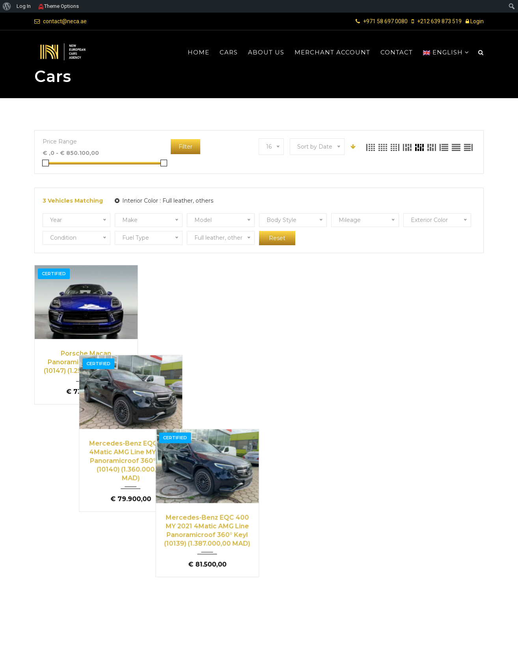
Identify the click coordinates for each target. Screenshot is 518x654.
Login (475, 21)
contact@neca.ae (65, 21)
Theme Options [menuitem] (58, 6)
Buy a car (219, 540)
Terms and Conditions (384, 641)
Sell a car (451, 540)
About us (266, 52)
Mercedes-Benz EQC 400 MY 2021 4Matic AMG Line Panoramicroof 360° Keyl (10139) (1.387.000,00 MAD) (317, 366)
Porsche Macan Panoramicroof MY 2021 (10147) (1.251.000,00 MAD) (86, 361)
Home (198, 52)
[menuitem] (7, 6)
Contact (396, 52)
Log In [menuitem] (24, 6)
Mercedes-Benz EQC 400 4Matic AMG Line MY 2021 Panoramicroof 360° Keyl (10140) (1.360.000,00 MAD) (201, 370)
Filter (185, 146)
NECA (63, 641)
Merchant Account (332, 52)
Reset (277, 238)
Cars (229, 52)
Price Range (60, 141)
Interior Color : (164, 200)
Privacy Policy (436, 641)
